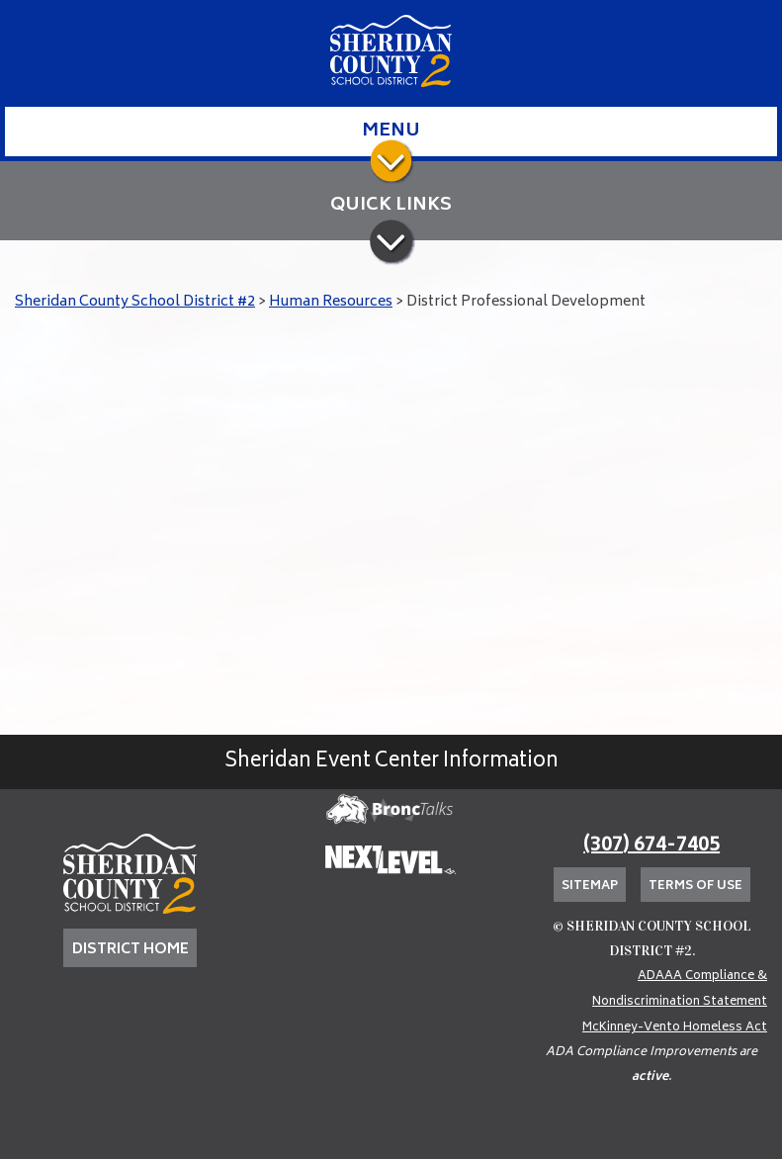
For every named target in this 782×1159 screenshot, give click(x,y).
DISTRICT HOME (130, 949)
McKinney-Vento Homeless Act (674, 1028)
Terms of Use (695, 886)
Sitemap (590, 886)
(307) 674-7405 (651, 846)
